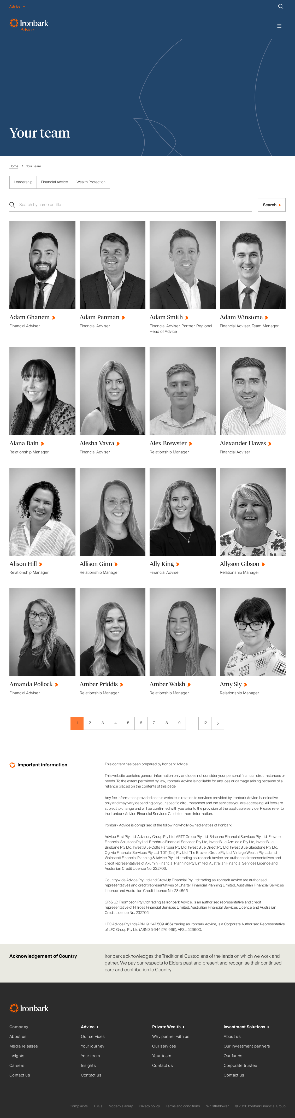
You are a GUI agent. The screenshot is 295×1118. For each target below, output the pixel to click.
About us (17, 1036)
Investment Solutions (244, 1027)
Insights (16, 1056)
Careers (16, 1065)
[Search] (281, 6)
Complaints (79, 1106)
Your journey (92, 1046)
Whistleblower (217, 1106)
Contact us (19, 1075)
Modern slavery (121, 1106)
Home (13, 166)
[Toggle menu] (279, 26)
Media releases (23, 1046)
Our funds (233, 1056)
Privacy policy (149, 1106)
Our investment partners (247, 1046)
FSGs (98, 1106)
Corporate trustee (240, 1065)
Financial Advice (54, 182)
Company (18, 1027)
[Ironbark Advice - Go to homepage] (28, 26)
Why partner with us (171, 1036)
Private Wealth (166, 1027)
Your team (90, 1056)
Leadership (23, 182)
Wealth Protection (90, 182)
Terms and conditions (183, 1106)
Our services (93, 1036)
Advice (88, 1027)
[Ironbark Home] (35, 1009)
